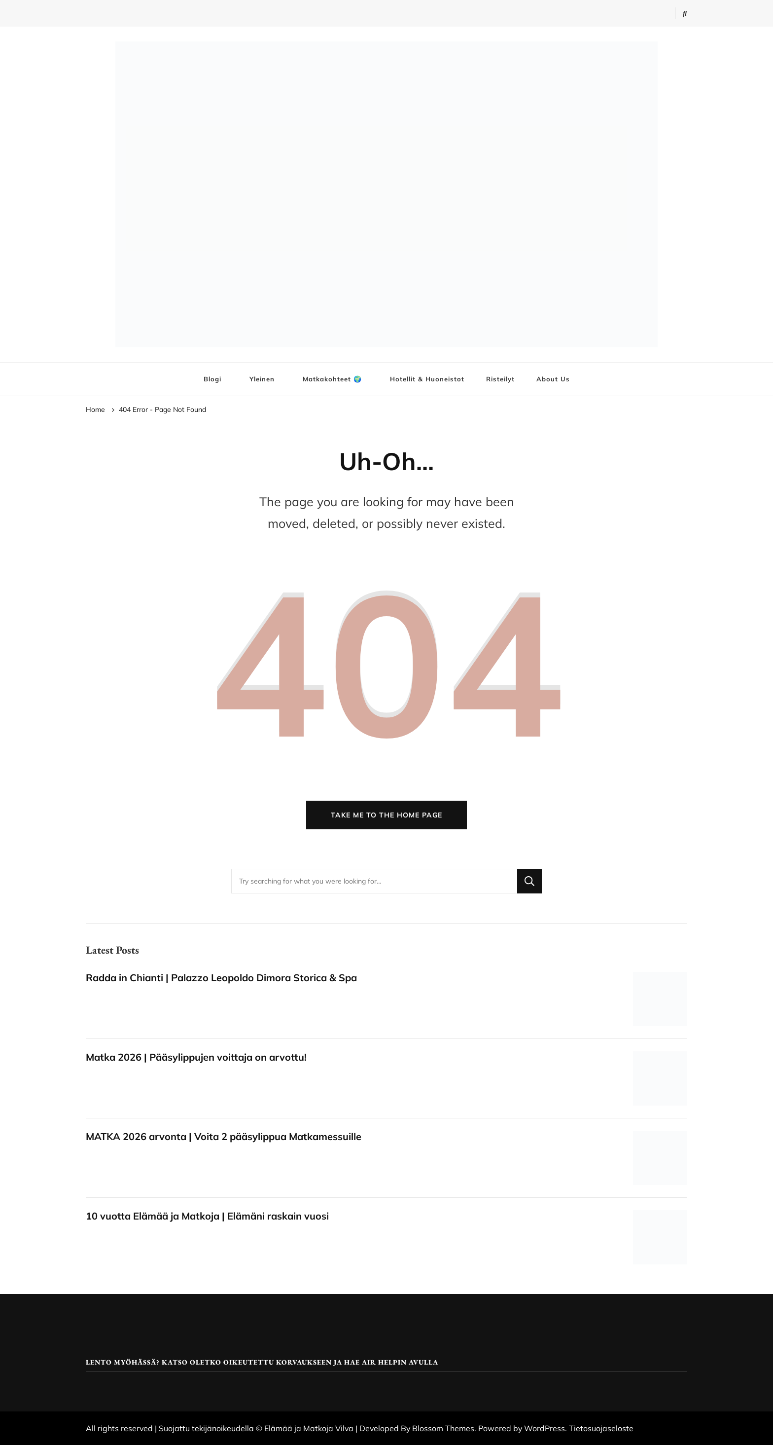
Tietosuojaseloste (601, 1428)
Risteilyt (500, 379)
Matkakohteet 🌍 (332, 379)
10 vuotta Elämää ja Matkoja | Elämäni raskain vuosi (207, 1216)
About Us (553, 379)
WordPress (544, 1428)
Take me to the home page (386, 815)
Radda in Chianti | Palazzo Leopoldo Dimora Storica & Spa (221, 977)
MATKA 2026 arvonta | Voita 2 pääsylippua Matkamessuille (223, 1136)
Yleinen (262, 379)
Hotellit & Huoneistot (427, 379)
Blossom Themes (443, 1428)
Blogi (212, 379)
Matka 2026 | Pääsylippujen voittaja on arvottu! (196, 1057)
